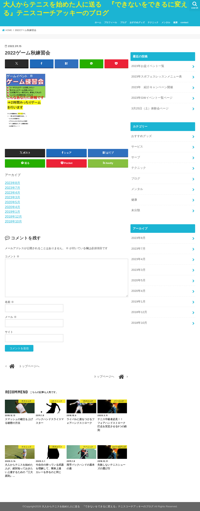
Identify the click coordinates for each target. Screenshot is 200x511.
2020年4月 (12, 206)
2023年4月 (12, 192)
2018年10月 (13, 221)
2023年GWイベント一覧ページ (151, 96)
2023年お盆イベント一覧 (147, 66)
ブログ (123, 22)
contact (184, 22)
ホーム (98, 22)
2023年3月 (12, 197)
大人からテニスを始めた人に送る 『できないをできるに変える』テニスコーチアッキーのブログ (98, 506)
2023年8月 (12, 183)
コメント (12, 256)
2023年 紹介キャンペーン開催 (152, 86)
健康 (175, 22)
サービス (137, 144)
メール (11, 316)
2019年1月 (12, 211)
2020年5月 (12, 202)
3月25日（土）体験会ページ (149, 107)
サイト (9, 331)
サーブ (135, 155)
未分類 (135, 206)
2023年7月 (12, 187)
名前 (9, 301)
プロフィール (110, 22)
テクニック (153, 22)
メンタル (166, 22)
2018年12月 (13, 216)
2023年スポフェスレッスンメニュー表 (156, 76)
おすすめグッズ (137, 22)
